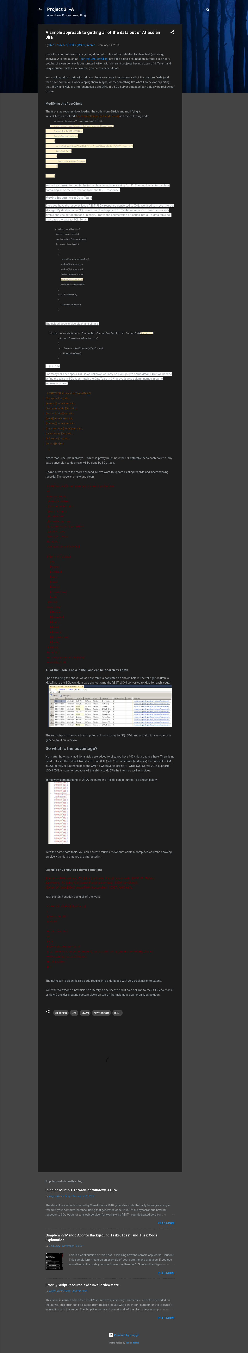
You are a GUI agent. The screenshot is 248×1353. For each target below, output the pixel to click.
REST (117, 1013)
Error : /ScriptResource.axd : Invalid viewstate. (83, 1285)
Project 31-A (60, 9)
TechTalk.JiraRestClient (93, 59)
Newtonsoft (101, 1013)
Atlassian (61, 1013)
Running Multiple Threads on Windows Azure (81, 1190)
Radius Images (132, 1343)
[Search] (208, 10)
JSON (85, 1013)
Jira (74, 1013)
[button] (172, 33)
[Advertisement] (197, 82)
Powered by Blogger (124, 1335)
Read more (166, 1223)
